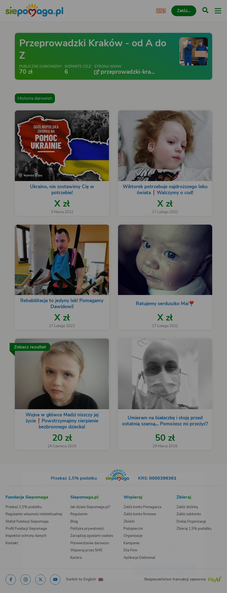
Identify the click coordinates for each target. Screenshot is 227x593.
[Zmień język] (15, 475)
